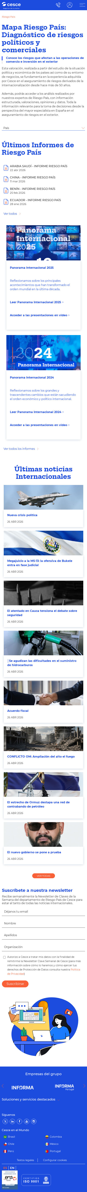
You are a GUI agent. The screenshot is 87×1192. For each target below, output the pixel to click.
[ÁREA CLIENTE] (82, 5)
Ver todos (10, 213)
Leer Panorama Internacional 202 (34, 302)
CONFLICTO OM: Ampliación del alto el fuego (41, 756)
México (54, 1144)
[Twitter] (5, 1121)
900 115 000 (57, 5)
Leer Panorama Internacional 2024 (35, 412)
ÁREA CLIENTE (69, 5)
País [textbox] (6, 128)
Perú (11, 1151)
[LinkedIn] (12, 1121)
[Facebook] (19, 1121)
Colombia (56, 1136)
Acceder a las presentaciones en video (38, 315)
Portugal (55, 1151)
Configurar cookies (55, 1160)
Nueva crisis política (22, 515)
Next (85, 1086)
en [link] (12, 1168)
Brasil (11, 1136)
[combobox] (43, 128)
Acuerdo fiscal (18, 710)
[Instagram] (33, 1121)
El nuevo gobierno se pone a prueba (34, 852)
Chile (11, 1144)
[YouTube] (26, 1121)
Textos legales (25, 1160)
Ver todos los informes (19, 448)
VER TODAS (43, 875)
